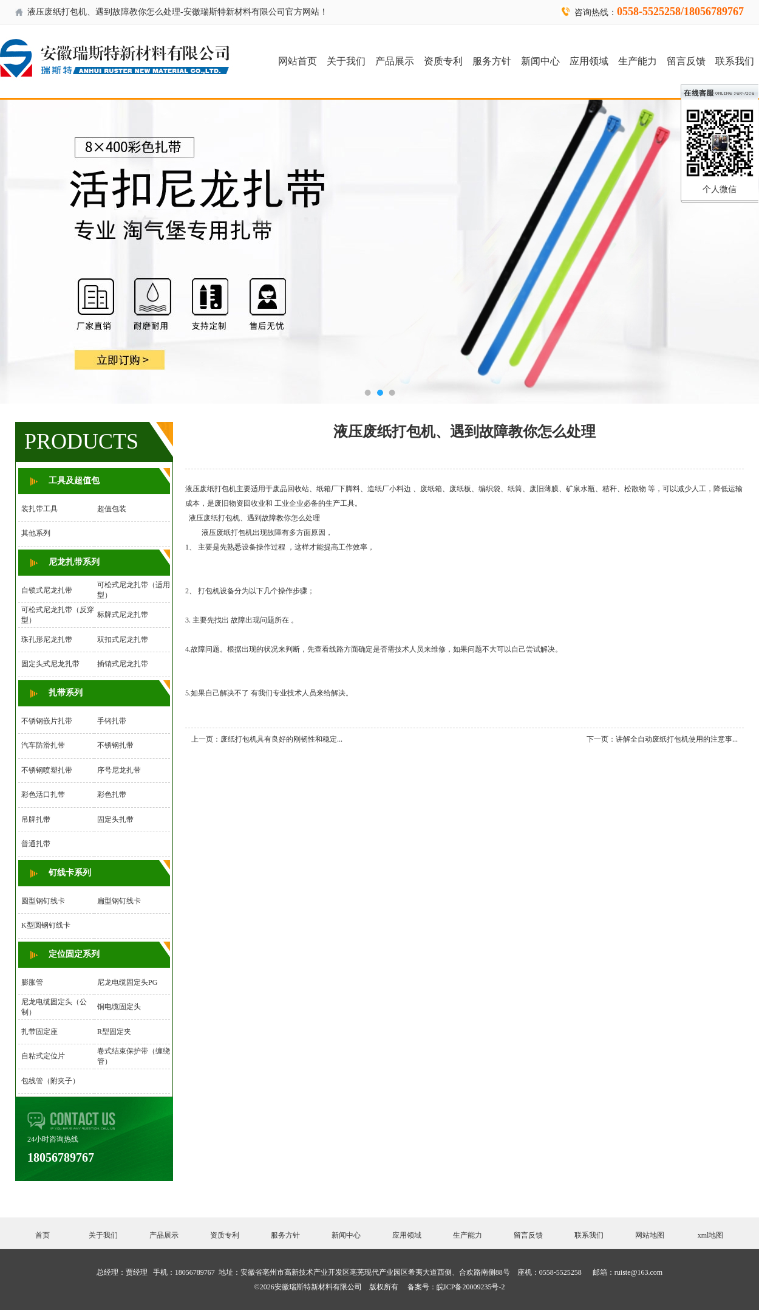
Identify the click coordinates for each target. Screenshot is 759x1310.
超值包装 (111, 509)
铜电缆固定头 (119, 1006)
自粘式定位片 (43, 1056)
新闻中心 (540, 61)
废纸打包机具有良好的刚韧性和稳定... (281, 739)
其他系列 (35, 533)
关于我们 (346, 61)
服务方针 (491, 61)
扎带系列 (66, 692)
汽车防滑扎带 (43, 745)
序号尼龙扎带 (119, 770)
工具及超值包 (74, 480)
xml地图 (711, 1235)
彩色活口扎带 (43, 794)
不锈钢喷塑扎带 (46, 770)
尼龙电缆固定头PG (127, 982)
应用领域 (589, 61)
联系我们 (734, 61)
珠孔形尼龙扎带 (46, 639)
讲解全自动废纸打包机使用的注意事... (677, 739)
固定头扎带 (115, 819)
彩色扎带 (111, 794)
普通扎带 (35, 843)
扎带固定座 (39, 1031)
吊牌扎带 (35, 819)
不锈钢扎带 (115, 745)
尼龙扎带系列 (74, 562)
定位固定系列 (74, 954)
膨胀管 (32, 982)
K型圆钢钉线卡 (45, 925)
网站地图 (649, 1235)
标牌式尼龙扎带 (122, 614)
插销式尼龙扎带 (122, 664)
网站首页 (297, 61)
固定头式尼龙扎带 (50, 664)
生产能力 (637, 61)
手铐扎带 (111, 721)
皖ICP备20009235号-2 (471, 1287)
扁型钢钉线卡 (119, 901)
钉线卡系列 (70, 872)
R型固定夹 (114, 1031)
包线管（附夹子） (50, 1081)
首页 (42, 1235)
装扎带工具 (39, 509)
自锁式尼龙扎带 (46, 590)
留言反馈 (686, 61)
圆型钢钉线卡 (43, 901)
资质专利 (443, 61)
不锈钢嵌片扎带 (46, 721)
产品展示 (394, 61)
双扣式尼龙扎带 (122, 639)
